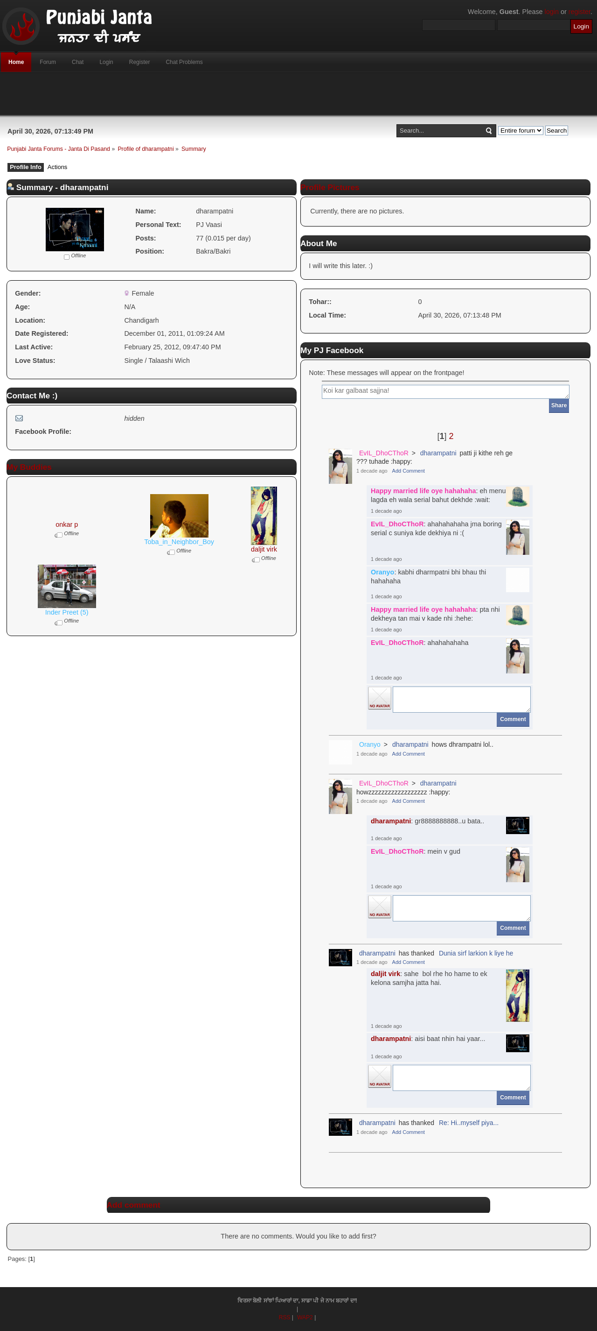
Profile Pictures (330, 187)
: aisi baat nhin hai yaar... (428, 1038)
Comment (513, 719)
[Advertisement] (298, 94)
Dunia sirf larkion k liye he (476, 953)
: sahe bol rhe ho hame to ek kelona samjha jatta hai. (429, 978)
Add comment (133, 1205)
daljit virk (264, 549)
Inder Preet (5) (67, 612)
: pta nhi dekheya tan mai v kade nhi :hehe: (435, 614)
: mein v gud (415, 851)
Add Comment (408, 471)
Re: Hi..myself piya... (469, 1122)
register (579, 11)
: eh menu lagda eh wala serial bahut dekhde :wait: (438, 495)
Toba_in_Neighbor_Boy (179, 541)
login (552, 11)
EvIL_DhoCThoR (384, 453)
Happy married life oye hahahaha (423, 491)
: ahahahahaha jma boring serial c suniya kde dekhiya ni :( (436, 528)
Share (559, 405)
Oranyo (382, 572)
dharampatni (438, 453)
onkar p (67, 524)
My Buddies (29, 467)
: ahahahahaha (420, 642)
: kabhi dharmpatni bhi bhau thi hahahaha (428, 576)
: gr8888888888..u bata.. (427, 821)
